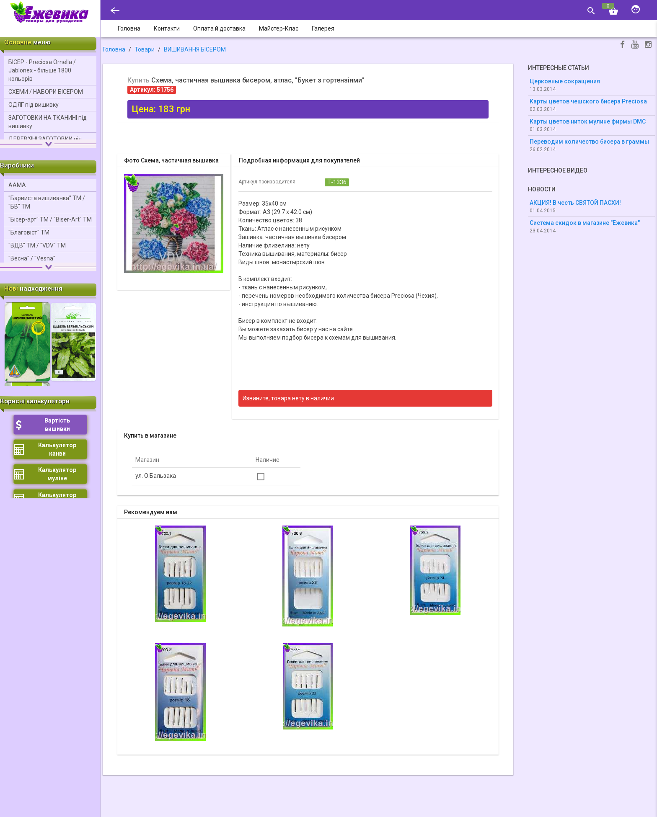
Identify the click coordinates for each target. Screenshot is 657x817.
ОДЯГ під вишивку (33, 104)
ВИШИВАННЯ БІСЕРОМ (195, 49)
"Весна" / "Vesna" (31, 258)
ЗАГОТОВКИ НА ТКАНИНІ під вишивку (47, 121)
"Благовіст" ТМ (28, 232)
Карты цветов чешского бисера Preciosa (588, 101)
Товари (145, 49)
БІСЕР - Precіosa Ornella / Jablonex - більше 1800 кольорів (42, 70)
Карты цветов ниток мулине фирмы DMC (588, 121)
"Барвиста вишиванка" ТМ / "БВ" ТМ (46, 202)
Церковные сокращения (565, 81)
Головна (114, 49)
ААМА (17, 185)
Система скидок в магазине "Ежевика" (585, 222)
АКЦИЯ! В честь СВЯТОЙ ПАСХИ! (575, 202)
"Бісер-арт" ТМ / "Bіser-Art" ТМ (50, 219)
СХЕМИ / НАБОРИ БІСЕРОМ (45, 91)
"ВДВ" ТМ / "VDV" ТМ (37, 245)
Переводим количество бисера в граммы (589, 141)
